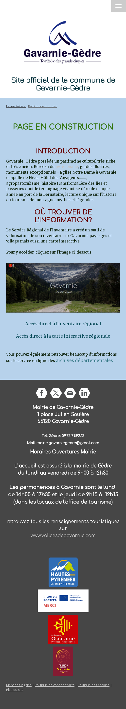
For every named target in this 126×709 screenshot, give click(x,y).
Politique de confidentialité (54, 685)
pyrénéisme (66, 166)
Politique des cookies (93, 685)
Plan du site (14, 689)
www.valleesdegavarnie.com (63, 535)
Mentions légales (19, 685)
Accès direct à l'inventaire (53, 324)
